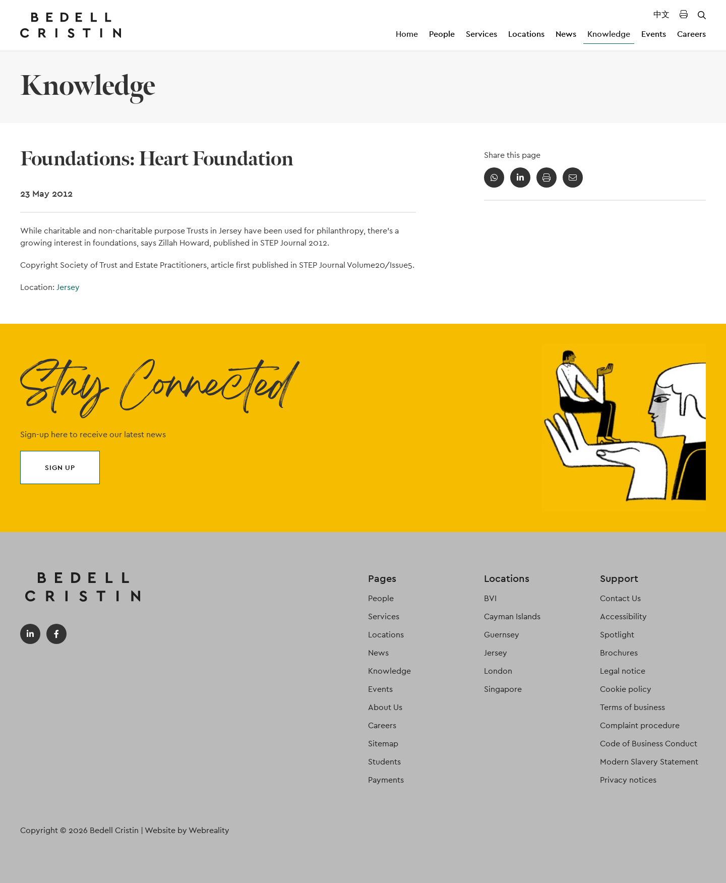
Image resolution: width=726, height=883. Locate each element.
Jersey (68, 287)
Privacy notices (628, 780)
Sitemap (383, 743)
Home (407, 34)
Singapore (503, 689)
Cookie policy (625, 689)
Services (481, 34)
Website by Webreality (187, 830)
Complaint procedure (640, 725)
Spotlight (617, 634)
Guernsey (501, 634)
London (498, 671)
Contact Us (620, 598)
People (442, 34)
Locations (526, 34)
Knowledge (608, 34)
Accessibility (623, 616)
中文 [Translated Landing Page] (661, 14)
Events (653, 34)
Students (384, 761)
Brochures (619, 652)
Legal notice (622, 671)
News (566, 34)
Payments (386, 780)
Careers (691, 34)
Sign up (60, 467)
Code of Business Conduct (648, 743)
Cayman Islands (512, 616)
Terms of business (632, 707)
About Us (385, 707)
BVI (490, 598)
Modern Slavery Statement (649, 761)
